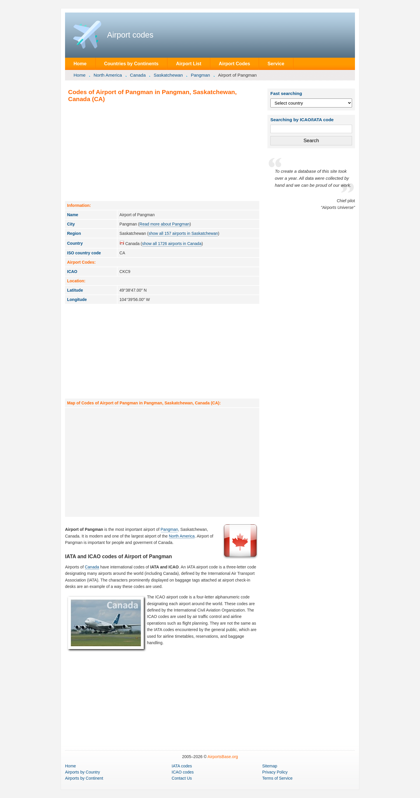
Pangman (200, 75)
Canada (138, 75)
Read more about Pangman (164, 224)
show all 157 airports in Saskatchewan (183, 233)
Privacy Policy (275, 772)
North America (108, 75)
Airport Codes (234, 63)
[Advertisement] (162, 151)
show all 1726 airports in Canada (172, 243)
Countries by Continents (131, 63)
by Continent (84, 778)
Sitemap (269, 766)
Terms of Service (277, 778)
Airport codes (130, 35)
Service (275, 63)
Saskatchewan (168, 75)
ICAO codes (183, 772)
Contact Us (182, 778)
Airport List (188, 63)
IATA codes (182, 766)
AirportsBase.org (223, 756)
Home (80, 63)
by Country (82, 772)
